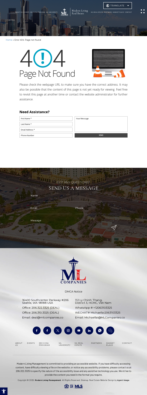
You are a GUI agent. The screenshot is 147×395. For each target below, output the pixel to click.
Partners (108, 12)
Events (26, 12)
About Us (19, 12)
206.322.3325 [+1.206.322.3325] (40, 307)
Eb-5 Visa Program (37, 12)
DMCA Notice (73, 291)
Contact (128, 12)
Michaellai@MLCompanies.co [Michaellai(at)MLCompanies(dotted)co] (104, 317)
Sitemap (84, 380)
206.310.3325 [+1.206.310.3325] (40, 312)
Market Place (118, 12)
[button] (3, 391)
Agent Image (123, 380)
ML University (52, 12)
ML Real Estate (97, 12)
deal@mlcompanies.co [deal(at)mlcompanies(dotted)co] (47, 317)
